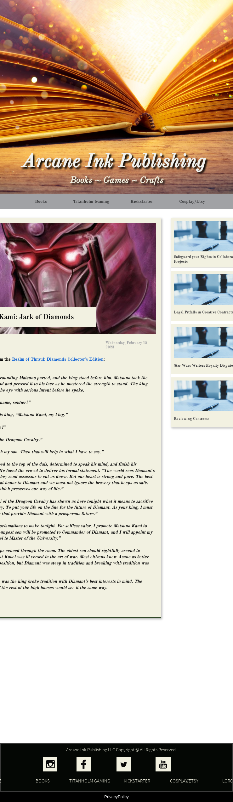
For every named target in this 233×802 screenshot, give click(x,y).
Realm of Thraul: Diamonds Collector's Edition (58, 359)
